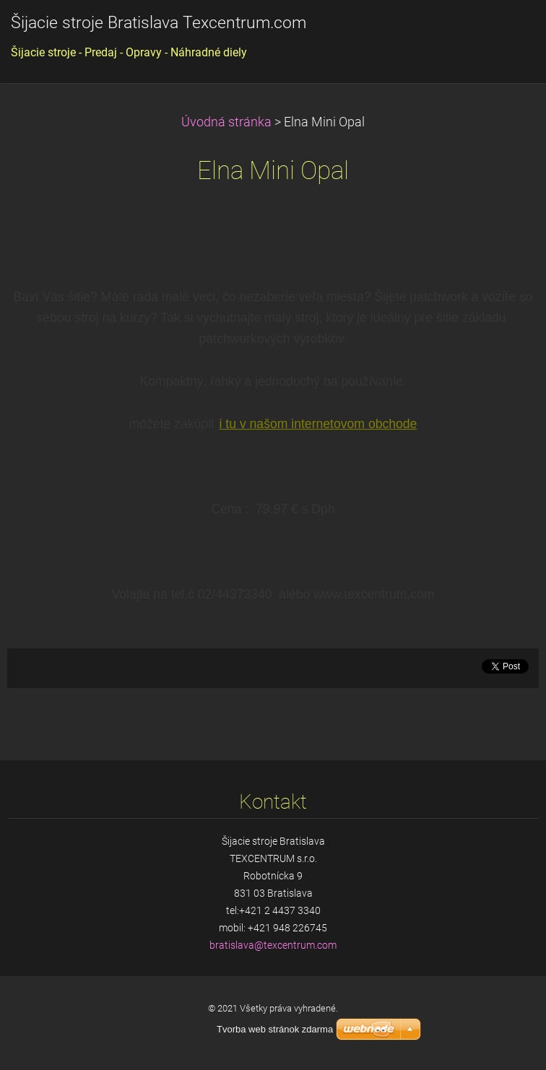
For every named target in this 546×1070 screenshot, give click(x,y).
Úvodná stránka (226, 122)
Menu (506, 32)
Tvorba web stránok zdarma (275, 1029)
